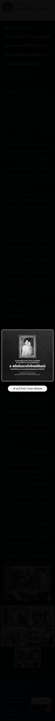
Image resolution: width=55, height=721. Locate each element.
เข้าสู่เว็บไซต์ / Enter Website (27, 388)
